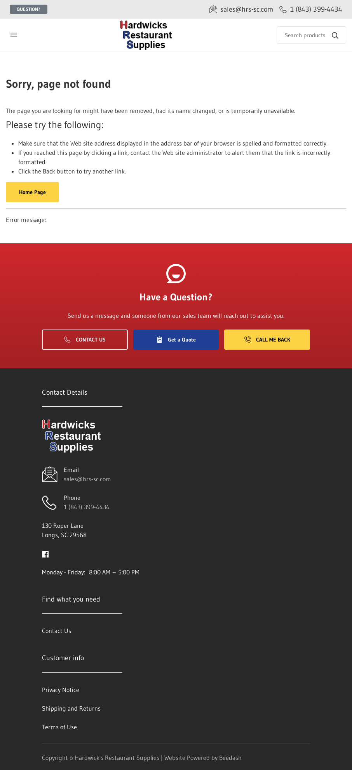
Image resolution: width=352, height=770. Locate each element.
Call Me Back (267, 339)
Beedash (230, 757)
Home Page (32, 192)
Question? (28, 9)
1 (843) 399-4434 (87, 507)
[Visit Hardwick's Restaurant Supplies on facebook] (45, 553)
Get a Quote (176, 339)
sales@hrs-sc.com (87, 479)
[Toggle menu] (13, 35)
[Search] (311, 35)
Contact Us (85, 339)
